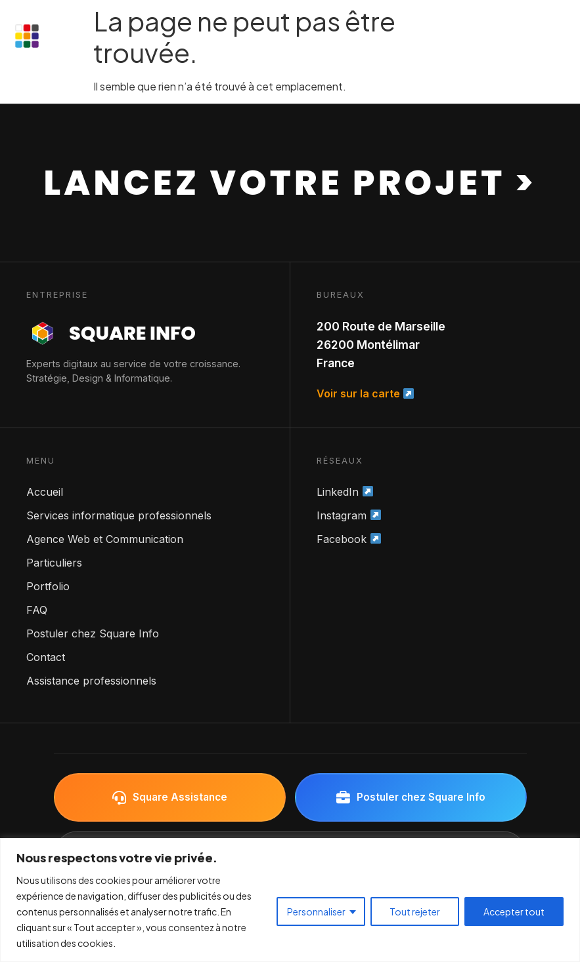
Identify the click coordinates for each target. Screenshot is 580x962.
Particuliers (54, 562)
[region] (290, 900)
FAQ (36, 609)
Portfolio (48, 586)
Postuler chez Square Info (92, 633)
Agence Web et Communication (104, 539)
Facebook (349, 539)
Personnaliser (316, 911)
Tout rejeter (415, 911)
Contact (45, 657)
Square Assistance (169, 798)
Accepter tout (514, 911)
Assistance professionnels (91, 680)
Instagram (349, 515)
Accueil (44, 491)
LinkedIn (345, 491)
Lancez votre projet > (290, 182)
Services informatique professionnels (119, 515)
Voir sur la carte (365, 393)
